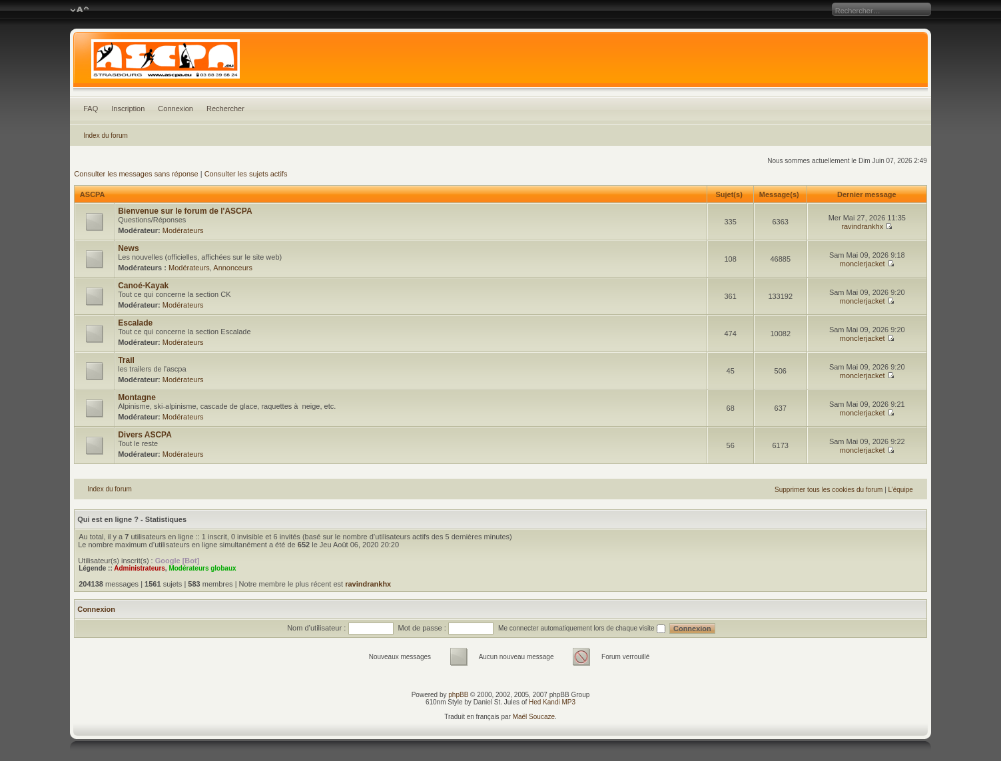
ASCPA (92, 194)
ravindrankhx (862, 226)
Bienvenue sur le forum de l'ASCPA (185, 211)
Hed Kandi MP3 (552, 702)
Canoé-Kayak (143, 285)
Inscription (128, 109)
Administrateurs (139, 568)
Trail (126, 360)
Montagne (137, 397)
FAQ (90, 109)
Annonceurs (232, 268)
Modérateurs (183, 230)
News (128, 248)
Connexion (175, 109)
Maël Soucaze (534, 716)
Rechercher (225, 109)
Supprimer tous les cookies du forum (828, 489)
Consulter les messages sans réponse (136, 174)
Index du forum (105, 135)
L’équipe (900, 489)
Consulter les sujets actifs (246, 174)
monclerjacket (862, 264)
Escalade (135, 323)
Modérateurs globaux (202, 568)
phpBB (458, 694)
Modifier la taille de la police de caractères (79, 10)
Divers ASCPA (145, 434)
